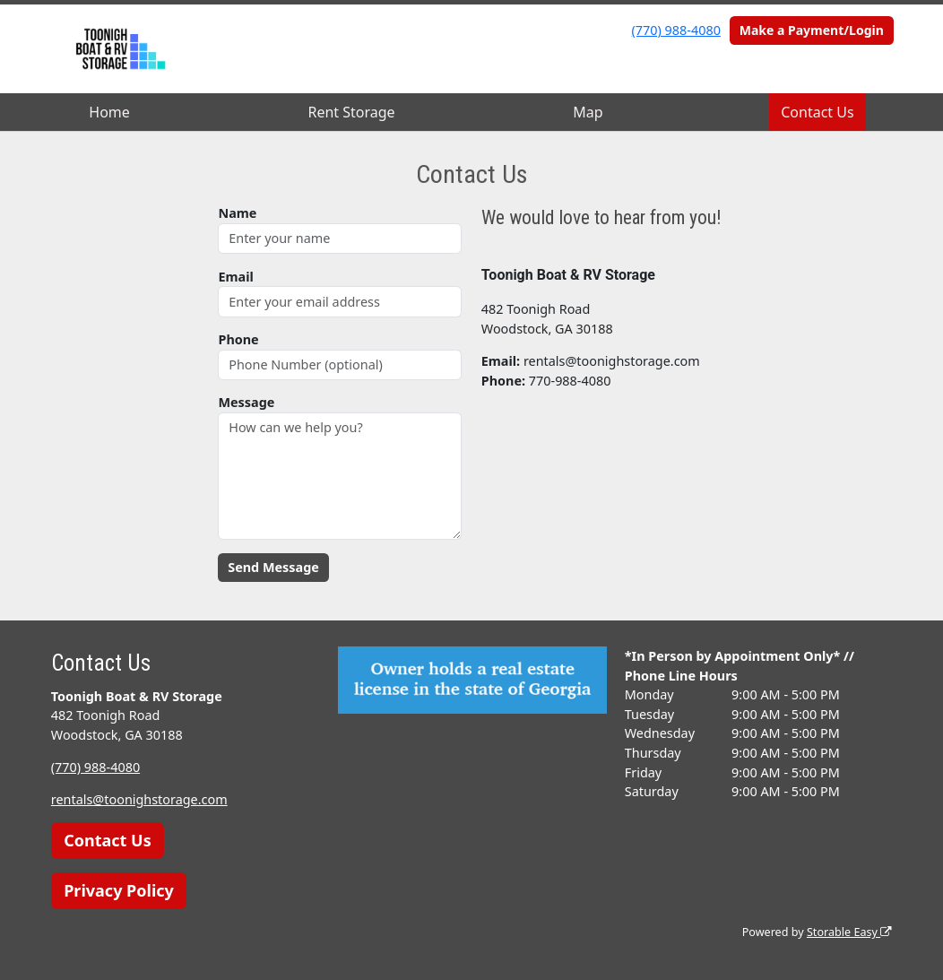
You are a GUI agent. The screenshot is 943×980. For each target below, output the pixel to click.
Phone (238, 339)
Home (109, 112)
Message (246, 402)
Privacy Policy (119, 890)
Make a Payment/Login (812, 30)
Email (235, 276)
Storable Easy (849, 932)
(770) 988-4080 (676, 30)
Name (237, 212)
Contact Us (817, 112)
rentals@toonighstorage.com (139, 799)
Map (587, 112)
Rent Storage (350, 112)
